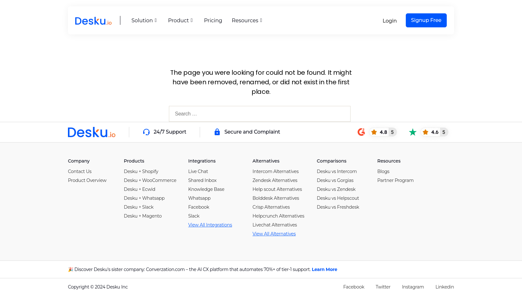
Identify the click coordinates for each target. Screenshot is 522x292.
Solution (144, 20)
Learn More (324, 269)
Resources (246, 20)
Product (180, 20)
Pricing (213, 20)
